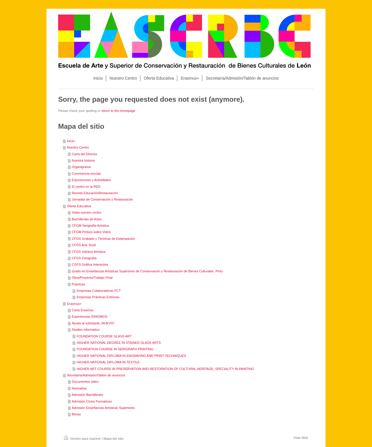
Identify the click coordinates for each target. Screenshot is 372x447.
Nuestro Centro (78, 147)
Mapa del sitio (113, 438)
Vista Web (300, 437)
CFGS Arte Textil (84, 245)
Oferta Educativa (79, 206)
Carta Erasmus (83, 310)
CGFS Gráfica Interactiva (90, 264)
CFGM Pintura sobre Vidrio (91, 232)
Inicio (70, 141)
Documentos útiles (85, 381)
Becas (76, 414)
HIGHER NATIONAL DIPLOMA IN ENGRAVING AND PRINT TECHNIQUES (131, 355)
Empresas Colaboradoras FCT (99, 290)
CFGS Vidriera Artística (88, 251)
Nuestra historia (83, 160)
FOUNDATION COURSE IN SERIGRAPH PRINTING (115, 349)
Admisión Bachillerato (87, 394)
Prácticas (78, 284)
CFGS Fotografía (84, 258)
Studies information (86, 329)
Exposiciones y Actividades (91, 180)
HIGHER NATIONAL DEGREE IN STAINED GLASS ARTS (119, 342)
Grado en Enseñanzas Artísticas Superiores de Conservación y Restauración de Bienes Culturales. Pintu (147, 271)
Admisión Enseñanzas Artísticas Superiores (103, 408)
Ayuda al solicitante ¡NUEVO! (93, 323)
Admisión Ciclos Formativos (92, 401)
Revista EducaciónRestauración (95, 193)
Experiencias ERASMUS (89, 316)
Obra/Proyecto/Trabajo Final (92, 277)
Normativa (79, 388)
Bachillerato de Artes (87, 219)
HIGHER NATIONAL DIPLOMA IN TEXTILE (108, 362)
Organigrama (81, 167)
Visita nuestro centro (86, 212)
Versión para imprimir (83, 438)
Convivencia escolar (86, 173)
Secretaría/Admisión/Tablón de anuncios (96, 375)
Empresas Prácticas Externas (98, 297)
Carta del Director (84, 154)
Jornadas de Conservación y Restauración (102, 199)
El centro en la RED (86, 186)
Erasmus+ (74, 303)
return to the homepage (118, 110)
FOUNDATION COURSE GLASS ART (104, 336)
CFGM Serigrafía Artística (90, 225)
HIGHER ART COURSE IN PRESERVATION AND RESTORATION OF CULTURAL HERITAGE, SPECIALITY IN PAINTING (165, 369)
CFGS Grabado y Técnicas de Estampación (103, 238)
